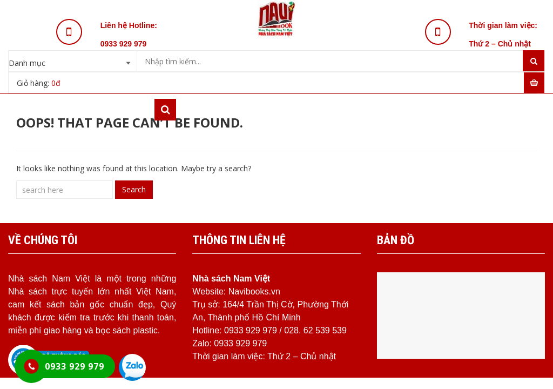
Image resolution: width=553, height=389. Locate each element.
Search (134, 189)
